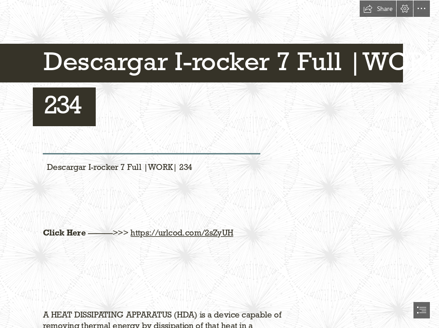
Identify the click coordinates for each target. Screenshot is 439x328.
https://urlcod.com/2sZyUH (181, 232)
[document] (219, 164)
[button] (378, 8)
